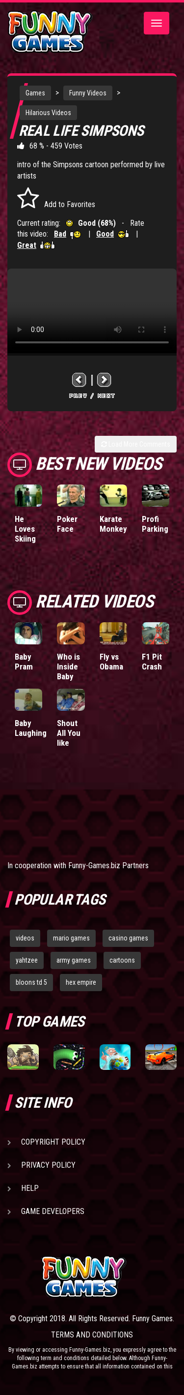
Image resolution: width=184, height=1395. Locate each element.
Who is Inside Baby (68, 666)
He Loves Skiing (25, 529)
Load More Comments (135, 444)
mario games (71, 938)
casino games (128, 938)
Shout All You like (68, 733)
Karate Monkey (113, 524)
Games (35, 93)
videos (25, 938)
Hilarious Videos (48, 113)
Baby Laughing (31, 728)
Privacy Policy (48, 1165)
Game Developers (52, 1211)
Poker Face (67, 524)
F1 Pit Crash (152, 661)
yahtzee (27, 960)
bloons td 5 (31, 982)
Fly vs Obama (111, 661)
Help (30, 1188)
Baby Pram (24, 661)
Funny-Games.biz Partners (108, 865)
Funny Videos (87, 93)
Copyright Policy (53, 1142)
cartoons (122, 960)
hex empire (81, 982)
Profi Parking (155, 524)
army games (73, 960)
